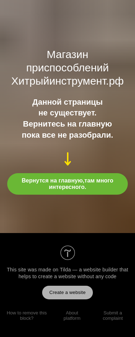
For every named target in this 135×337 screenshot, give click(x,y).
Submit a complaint (113, 315)
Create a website (67, 292)
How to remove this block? (27, 315)
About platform (72, 315)
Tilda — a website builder (89, 269)
